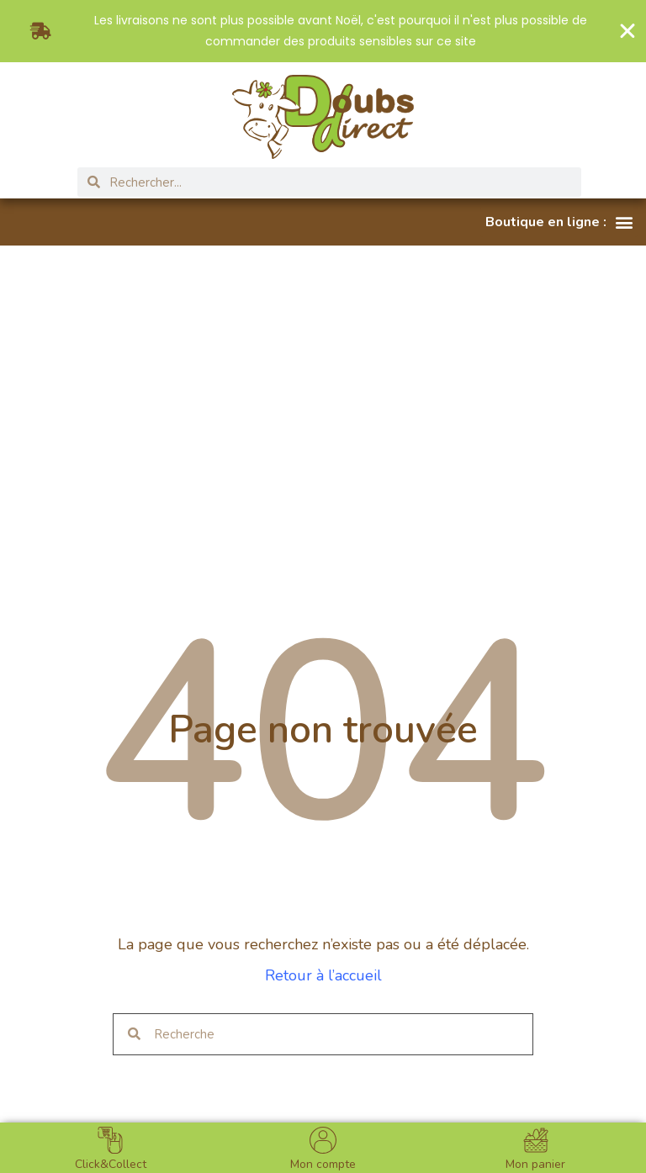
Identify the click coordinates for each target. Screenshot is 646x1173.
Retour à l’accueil (323, 975)
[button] (559, 222)
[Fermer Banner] (627, 31)
